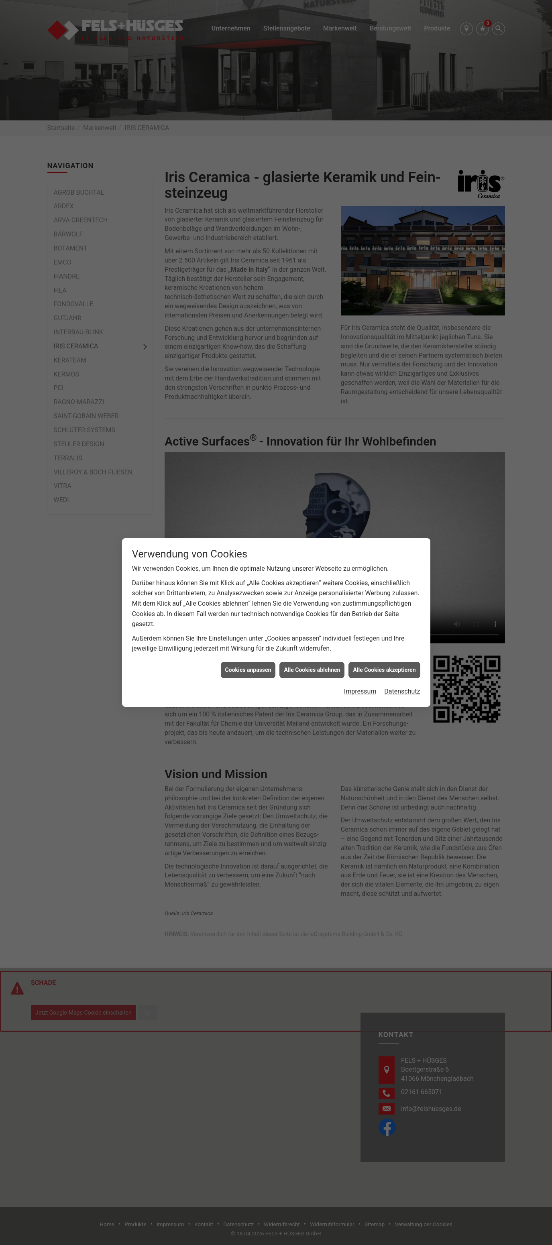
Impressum (360, 452)
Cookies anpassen (248, 430)
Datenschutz (402, 452)
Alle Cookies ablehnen (312, 430)
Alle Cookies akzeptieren (384, 430)
